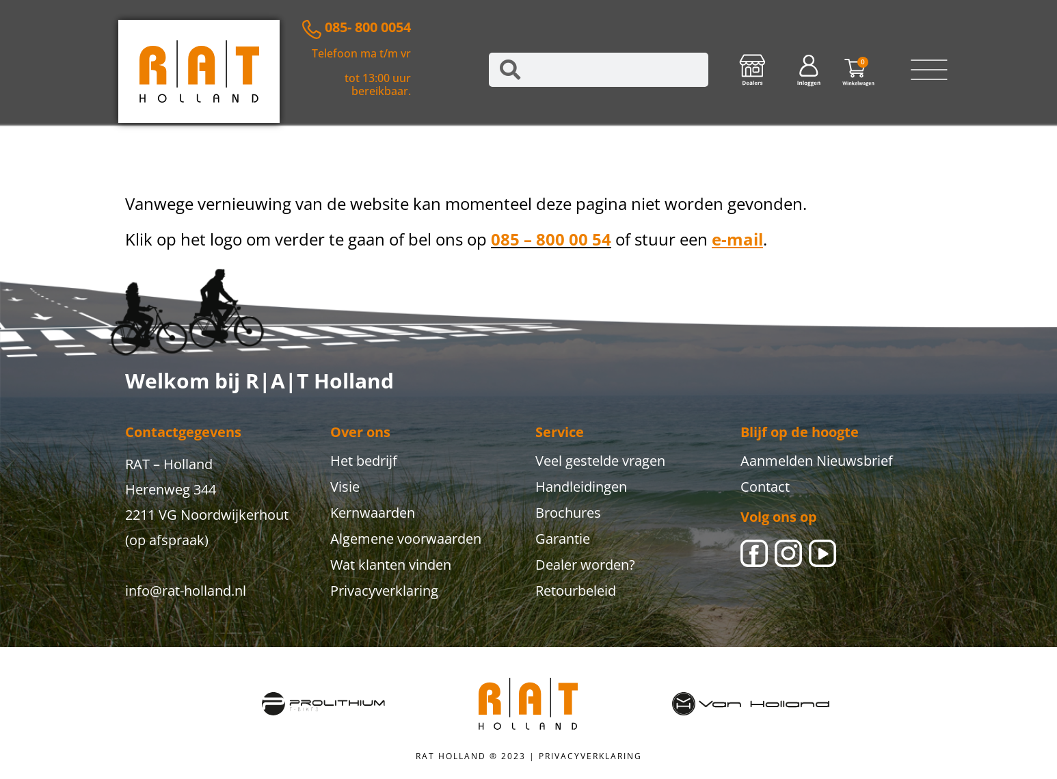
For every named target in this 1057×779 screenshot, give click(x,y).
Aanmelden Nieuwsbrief (816, 460)
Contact (765, 486)
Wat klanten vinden (390, 564)
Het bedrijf (363, 460)
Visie (345, 486)
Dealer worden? (585, 564)
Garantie (562, 538)
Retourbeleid (575, 590)
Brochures (568, 512)
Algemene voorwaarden (405, 538)
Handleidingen (581, 486)
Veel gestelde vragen (600, 460)
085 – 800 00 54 (551, 239)
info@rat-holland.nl (185, 590)
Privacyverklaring (384, 590)
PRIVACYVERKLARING (590, 756)
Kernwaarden (372, 512)
